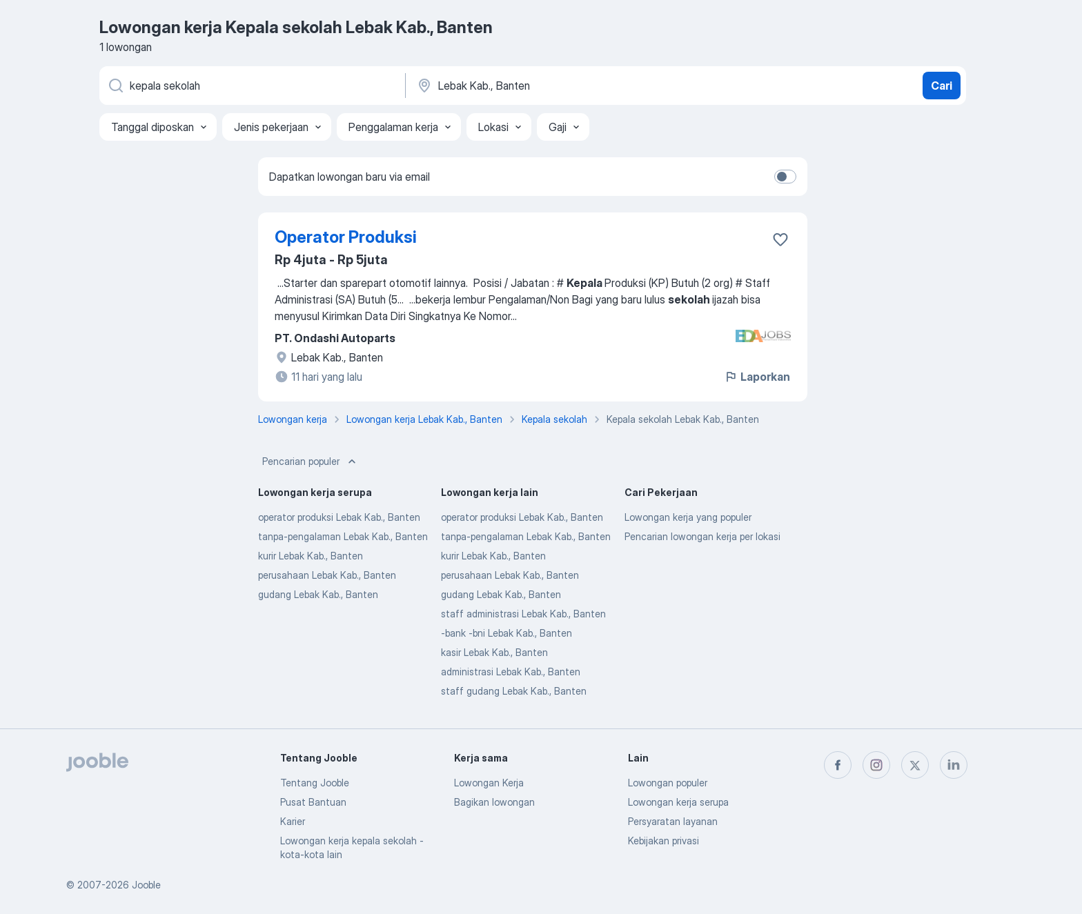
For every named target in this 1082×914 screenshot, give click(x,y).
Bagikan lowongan (494, 802)
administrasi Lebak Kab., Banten (510, 671)
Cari (941, 85)
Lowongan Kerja (489, 782)
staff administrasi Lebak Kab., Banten (523, 613)
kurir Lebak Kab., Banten (310, 556)
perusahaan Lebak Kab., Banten (327, 575)
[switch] (785, 176)
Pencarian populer (310, 461)
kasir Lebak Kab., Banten (494, 652)
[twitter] (915, 765)
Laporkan (757, 377)
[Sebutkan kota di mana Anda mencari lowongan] (559, 85)
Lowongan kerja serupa (678, 802)
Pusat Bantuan (313, 802)
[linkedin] (953, 765)
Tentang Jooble (314, 782)
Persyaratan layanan (673, 821)
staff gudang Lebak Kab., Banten (514, 691)
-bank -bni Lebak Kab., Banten (506, 633)
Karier (292, 821)
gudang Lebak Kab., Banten (318, 594)
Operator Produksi (346, 237)
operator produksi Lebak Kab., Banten (339, 517)
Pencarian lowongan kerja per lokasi (702, 536)
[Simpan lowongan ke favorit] (780, 239)
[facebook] (838, 765)
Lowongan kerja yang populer (687, 517)
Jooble (146, 885)
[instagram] (876, 765)
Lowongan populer (667, 782)
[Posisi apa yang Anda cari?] (251, 85)
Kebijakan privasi (663, 840)
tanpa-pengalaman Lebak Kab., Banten (343, 536)
